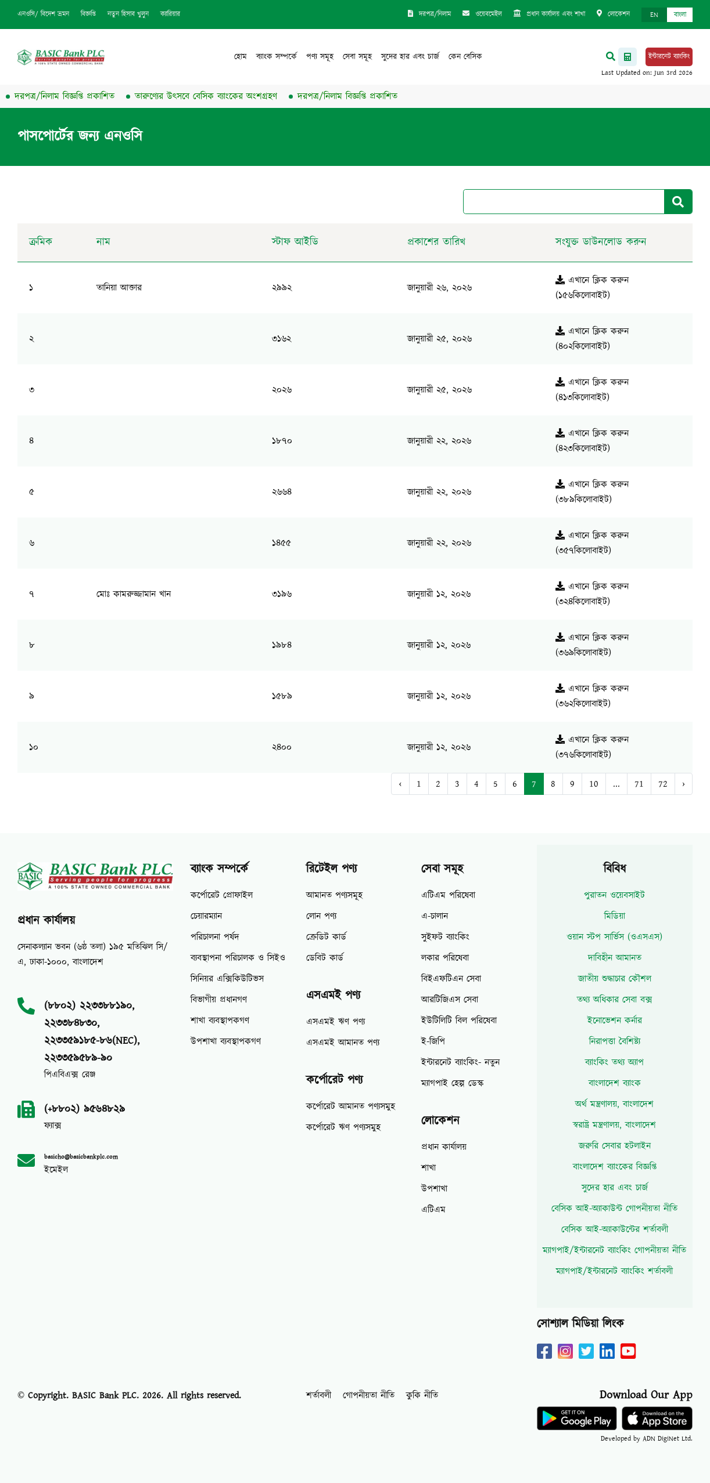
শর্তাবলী (318, 1395)
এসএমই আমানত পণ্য (342, 1042)
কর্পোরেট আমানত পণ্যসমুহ (350, 1106)
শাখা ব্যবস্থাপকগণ (220, 1020)
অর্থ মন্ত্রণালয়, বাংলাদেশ (614, 1104)
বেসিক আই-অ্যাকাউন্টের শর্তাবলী (614, 1229)
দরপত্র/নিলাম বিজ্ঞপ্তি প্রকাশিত (71, 96)
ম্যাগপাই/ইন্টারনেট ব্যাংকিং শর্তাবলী (614, 1271)
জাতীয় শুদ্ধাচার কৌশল (614, 978)
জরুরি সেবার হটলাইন (615, 1146)
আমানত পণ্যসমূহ (334, 895)
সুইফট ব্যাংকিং (445, 937)
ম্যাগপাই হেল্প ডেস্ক (452, 1083)
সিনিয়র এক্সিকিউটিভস (227, 978)
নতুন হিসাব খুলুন (128, 14)
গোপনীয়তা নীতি (369, 1395)
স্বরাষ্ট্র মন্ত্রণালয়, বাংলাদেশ (614, 1125)
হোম (240, 57)
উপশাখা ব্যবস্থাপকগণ (226, 1041)
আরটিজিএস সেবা (449, 999)
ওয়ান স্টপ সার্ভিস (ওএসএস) (614, 937)
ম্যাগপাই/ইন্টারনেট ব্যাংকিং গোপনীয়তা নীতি (614, 1250)
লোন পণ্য (321, 916)
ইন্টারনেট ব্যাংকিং (669, 57)
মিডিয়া (614, 916)
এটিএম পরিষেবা (448, 895)
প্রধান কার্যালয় (444, 1147)
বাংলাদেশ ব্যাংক (615, 1083)
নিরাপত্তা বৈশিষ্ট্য (614, 1041)
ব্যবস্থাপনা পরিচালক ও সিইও (238, 958)
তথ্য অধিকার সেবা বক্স (614, 999)
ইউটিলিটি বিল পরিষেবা (459, 1020)
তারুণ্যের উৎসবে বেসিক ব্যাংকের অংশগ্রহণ (212, 96)
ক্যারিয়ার (170, 14)
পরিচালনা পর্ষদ (215, 937)
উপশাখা (434, 1188)
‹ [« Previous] (400, 783)
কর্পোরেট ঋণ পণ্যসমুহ (343, 1127)
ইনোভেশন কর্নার (614, 1020)
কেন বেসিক (465, 57)
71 (639, 783)
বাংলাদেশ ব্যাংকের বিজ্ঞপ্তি (615, 1166)
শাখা (428, 1168)
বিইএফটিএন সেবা (451, 978)
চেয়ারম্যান (206, 916)
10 (593, 783)
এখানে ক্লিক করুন (592, 280)
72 (663, 783)
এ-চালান (434, 916)
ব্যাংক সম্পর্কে (276, 57)
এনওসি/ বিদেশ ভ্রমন (43, 14)
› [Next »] (683, 783)
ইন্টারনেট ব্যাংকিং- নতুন (460, 1062)
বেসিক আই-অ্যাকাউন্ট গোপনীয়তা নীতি (614, 1208)
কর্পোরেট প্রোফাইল (222, 895)
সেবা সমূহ (357, 57)
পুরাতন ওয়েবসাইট (614, 895)
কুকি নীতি (422, 1395)
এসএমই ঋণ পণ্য (335, 1021)
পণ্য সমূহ (320, 57)
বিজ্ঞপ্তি (88, 14)
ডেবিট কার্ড (324, 958)
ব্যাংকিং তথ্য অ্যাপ (614, 1062)
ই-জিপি (433, 1041)
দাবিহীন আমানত (614, 958)
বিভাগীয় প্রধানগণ (219, 999)
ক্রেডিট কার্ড (326, 937)
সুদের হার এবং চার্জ (410, 57)
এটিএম (433, 1209)
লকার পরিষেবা (445, 958)
